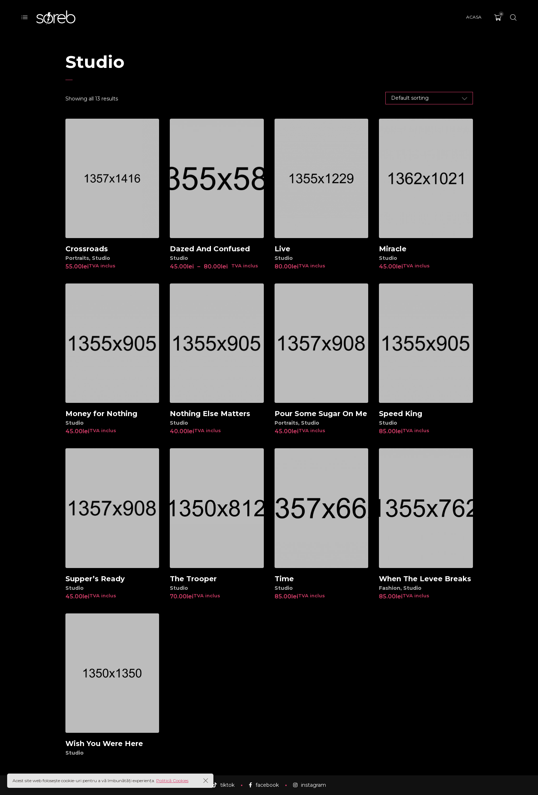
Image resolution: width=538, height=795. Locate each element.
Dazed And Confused (210, 249)
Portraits (77, 258)
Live (282, 249)
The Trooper (193, 578)
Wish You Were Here (104, 743)
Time (284, 578)
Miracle (392, 249)
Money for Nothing (101, 413)
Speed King (400, 413)
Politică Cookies (172, 780)
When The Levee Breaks (425, 578)
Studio (101, 258)
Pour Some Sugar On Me (321, 413)
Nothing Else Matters (210, 413)
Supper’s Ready (95, 578)
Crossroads (86, 249)
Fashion (389, 588)
